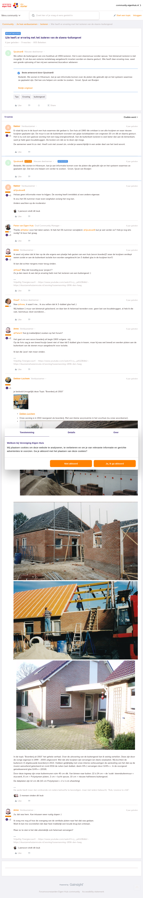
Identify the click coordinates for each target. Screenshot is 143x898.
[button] (122, 15)
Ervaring (26, 97)
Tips (17, 97)
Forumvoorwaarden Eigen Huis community (59, 891)
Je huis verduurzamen (26, 24)
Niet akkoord (71, 463)
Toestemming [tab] (27, 432)
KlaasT (16, 300)
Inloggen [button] (137, 15)
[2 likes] (31, 795)
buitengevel (39, 97)
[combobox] (64, 15)
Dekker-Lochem (21, 378)
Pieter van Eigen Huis (23, 225)
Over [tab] (116, 432)
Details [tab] (71, 432)
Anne (16, 250)
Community (8, 24)
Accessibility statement (93, 891)
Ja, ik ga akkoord (115, 463)
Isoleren (44, 24)
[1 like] (29, 211)
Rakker (16, 126)
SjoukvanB (18, 51)
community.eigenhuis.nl (129, 5)
